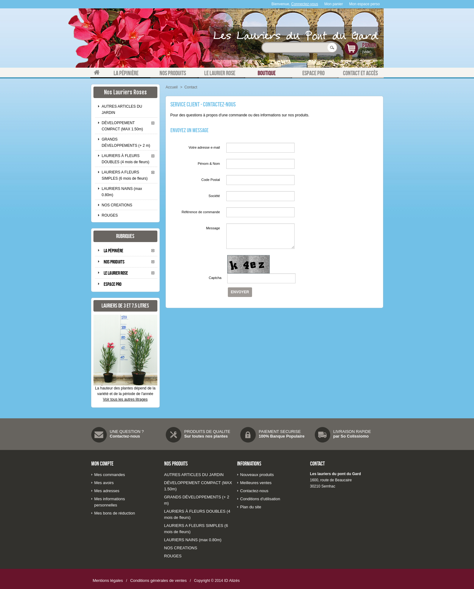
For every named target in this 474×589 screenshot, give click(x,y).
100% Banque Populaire (282, 436)
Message (213, 228)
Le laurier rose (116, 273)
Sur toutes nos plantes (206, 436)
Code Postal (210, 180)
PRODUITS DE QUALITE (207, 431)
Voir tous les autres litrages (125, 399)
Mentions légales (108, 580)
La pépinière (113, 250)
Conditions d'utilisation (260, 499)
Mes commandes (109, 474)
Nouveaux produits (257, 474)
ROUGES (110, 215)
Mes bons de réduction (114, 513)
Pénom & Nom (209, 163)
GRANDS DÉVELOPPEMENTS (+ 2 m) (126, 142)
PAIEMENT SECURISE (280, 431)
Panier (369, 45)
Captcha (215, 278)
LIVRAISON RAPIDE (352, 431)
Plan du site (250, 507)
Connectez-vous (304, 4)
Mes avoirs (104, 482)
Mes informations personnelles (109, 502)
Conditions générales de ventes (158, 580)
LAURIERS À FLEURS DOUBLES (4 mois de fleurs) (125, 159)
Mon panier (333, 4)
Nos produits (114, 261)
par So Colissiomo (351, 436)
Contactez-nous (125, 436)
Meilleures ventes (256, 482)
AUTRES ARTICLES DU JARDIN (122, 109)
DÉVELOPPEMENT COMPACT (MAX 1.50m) (122, 126)
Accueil (172, 87)
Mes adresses (107, 490)
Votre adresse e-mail (204, 147)
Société (214, 196)
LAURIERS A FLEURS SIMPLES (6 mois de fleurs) (125, 175)
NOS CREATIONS (117, 205)
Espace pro (112, 284)
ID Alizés (232, 580)
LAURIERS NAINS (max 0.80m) (122, 192)
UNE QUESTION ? (127, 431)
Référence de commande (201, 212)
